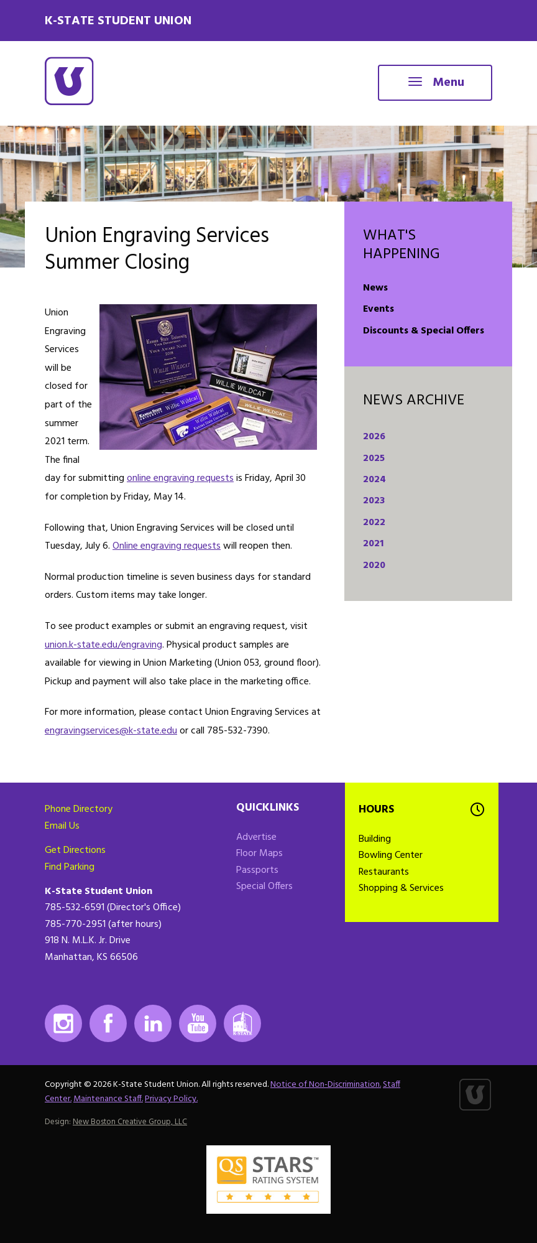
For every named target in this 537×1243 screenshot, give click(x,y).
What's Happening (401, 245)
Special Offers (264, 886)
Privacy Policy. (171, 1099)
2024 (374, 480)
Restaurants (384, 872)
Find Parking (69, 867)
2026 (374, 437)
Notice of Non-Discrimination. (325, 1085)
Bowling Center (391, 855)
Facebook (108, 1023)
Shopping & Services (401, 888)
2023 (374, 501)
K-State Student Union (118, 21)
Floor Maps (259, 853)
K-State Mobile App (242, 1023)
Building (375, 839)
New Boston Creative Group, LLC (130, 1122)
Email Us (62, 826)
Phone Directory (78, 809)
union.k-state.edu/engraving (103, 645)
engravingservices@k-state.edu (111, 731)
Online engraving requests (166, 546)
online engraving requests (180, 478)
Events (378, 309)
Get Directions (75, 850)
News (375, 288)
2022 (374, 522)
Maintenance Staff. (108, 1099)
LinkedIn (153, 1023)
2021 (373, 544)
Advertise (256, 837)
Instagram (63, 1023)
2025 (374, 458)
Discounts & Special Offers (423, 331)
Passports (257, 870)
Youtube (197, 1023)
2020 (374, 565)
